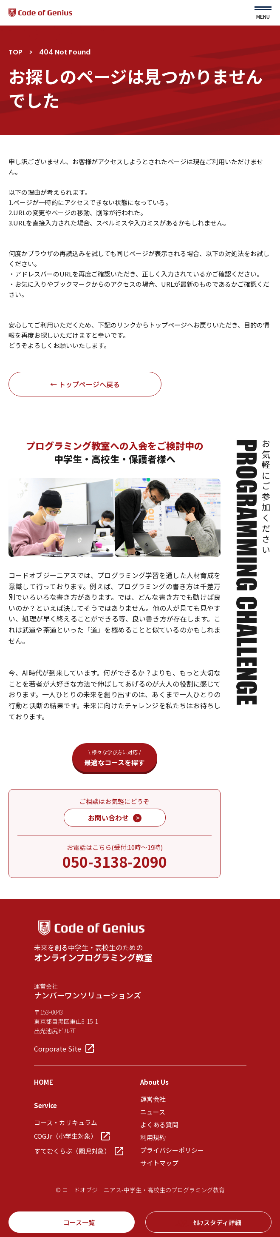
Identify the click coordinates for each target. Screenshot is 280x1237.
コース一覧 (71, 1222)
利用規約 (153, 1137)
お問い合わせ (114, 817)
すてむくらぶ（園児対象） (78, 1151)
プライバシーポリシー (172, 1150)
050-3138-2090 (114, 861)
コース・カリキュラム (65, 1122)
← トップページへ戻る (85, 384)
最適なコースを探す (115, 757)
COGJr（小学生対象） (72, 1136)
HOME (43, 1082)
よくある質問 (159, 1124)
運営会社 (153, 1099)
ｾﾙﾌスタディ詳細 (208, 1222)
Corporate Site (64, 1048)
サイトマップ (159, 1163)
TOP (15, 52)
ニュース (152, 1112)
